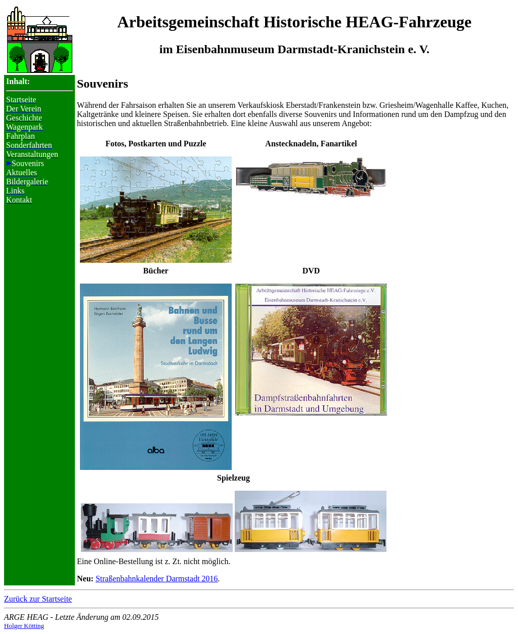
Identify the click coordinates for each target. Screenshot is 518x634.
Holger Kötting (24, 625)
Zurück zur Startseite (38, 599)
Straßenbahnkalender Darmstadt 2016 (157, 578)
